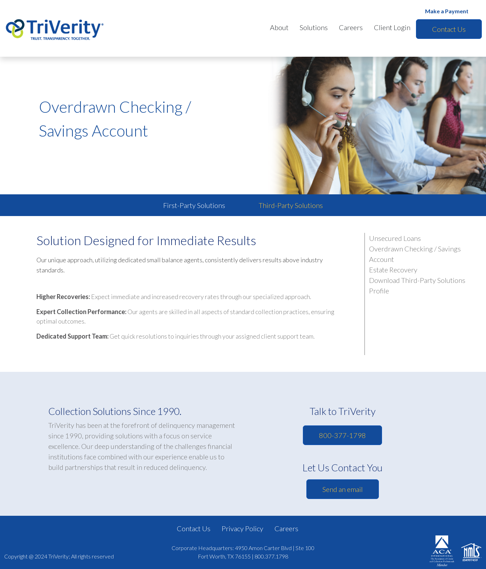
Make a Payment (446, 11)
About (279, 27)
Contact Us (449, 29)
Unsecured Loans (395, 238)
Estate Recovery (393, 269)
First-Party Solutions (194, 205)
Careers (351, 27)
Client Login (392, 27)
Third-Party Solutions (291, 205)
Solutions (314, 27)
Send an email (342, 489)
